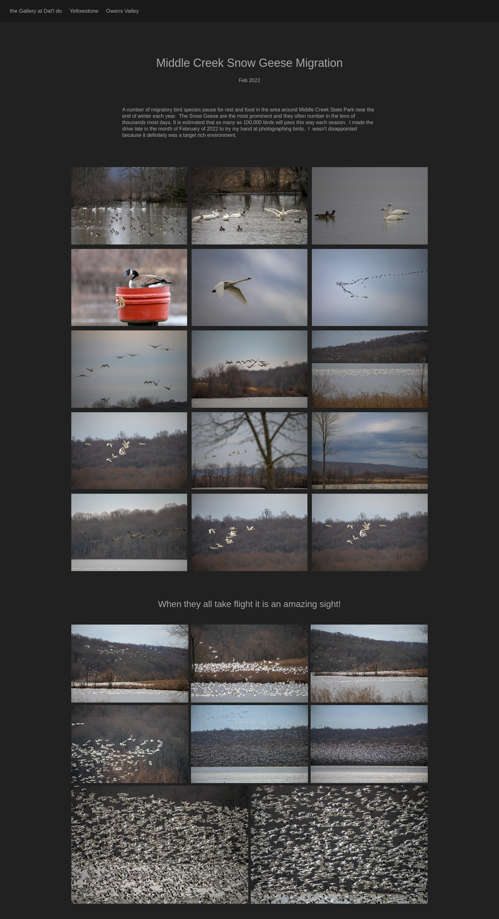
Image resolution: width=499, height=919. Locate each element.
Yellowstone (84, 11)
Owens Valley (122, 11)
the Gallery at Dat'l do (36, 11)
